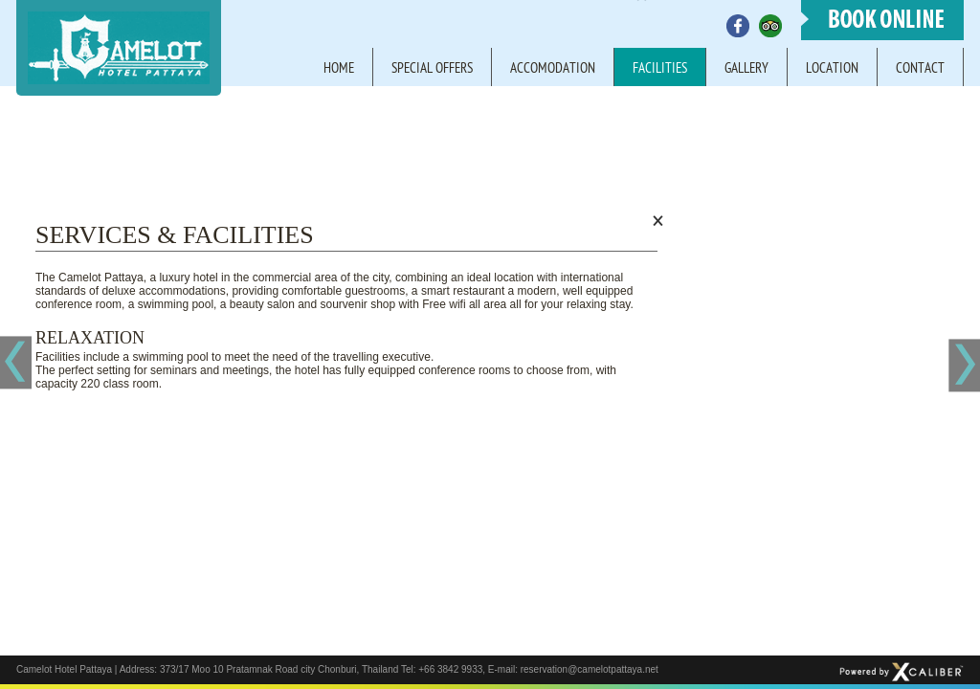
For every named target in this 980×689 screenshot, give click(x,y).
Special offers (432, 69)
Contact (920, 69)
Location (832, 69)
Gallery (746, 69)
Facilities (660, 69)
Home (338, 69)
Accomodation (552, 69)
